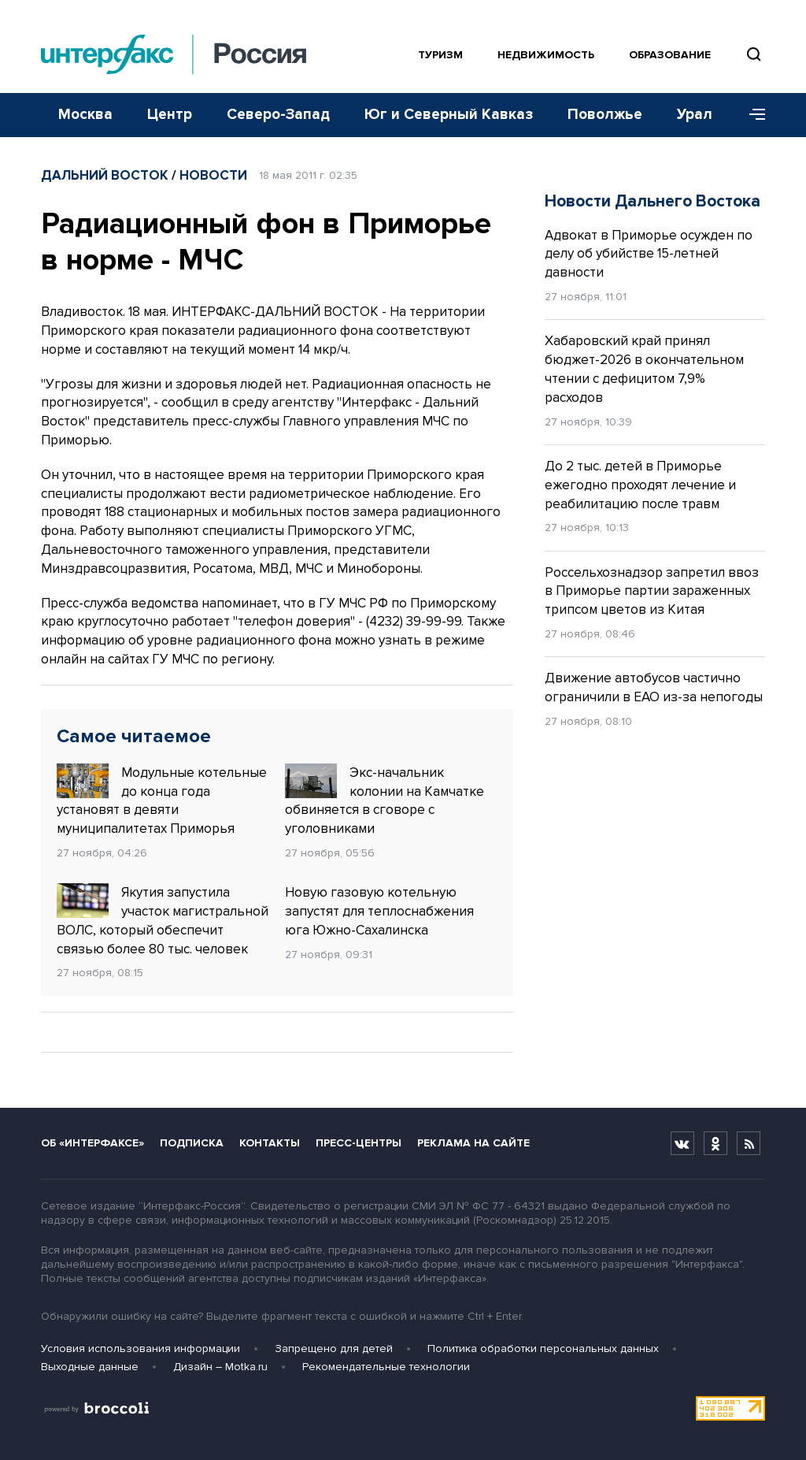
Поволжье (605, 115)
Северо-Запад (278, 115)
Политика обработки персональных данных (543, 1348)
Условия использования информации (140, 1348)
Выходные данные (90, 1366)
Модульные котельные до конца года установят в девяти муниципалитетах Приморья (162, 800)
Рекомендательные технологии (386, 1366)
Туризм (440, 54)
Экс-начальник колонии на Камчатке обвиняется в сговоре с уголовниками (384, 800)
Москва (85, 115)
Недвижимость (545, 54)
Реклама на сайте (473, 1143)
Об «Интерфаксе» (92, 1143)
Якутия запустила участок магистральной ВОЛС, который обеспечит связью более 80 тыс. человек (162, 920)
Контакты (269, 1143)
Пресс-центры (358, 1143)
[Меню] (751, 115)
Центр (169, 115)
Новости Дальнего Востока (652, 201)
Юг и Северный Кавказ (448, 115)
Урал (694, 115)
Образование (670, 54)
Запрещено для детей (334, 1348)
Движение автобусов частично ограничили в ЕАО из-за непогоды (654, 687)
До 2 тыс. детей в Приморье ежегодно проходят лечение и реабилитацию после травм (640, 485)
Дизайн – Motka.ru (220, 1366)
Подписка (192, 1143)
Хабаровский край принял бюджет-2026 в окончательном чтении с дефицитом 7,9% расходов (644, 368)
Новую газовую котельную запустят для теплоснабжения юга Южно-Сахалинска (379, 911)
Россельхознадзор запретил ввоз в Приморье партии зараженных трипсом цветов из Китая (652, 591)
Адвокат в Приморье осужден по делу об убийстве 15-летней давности (648, 254)
